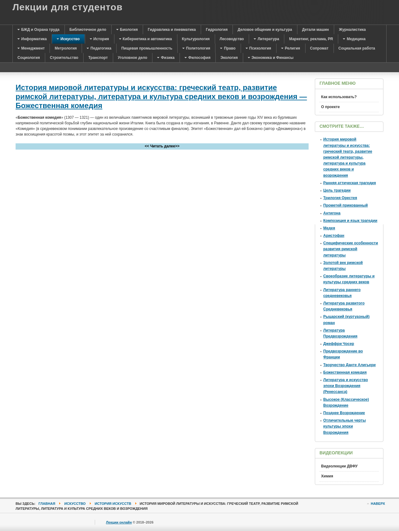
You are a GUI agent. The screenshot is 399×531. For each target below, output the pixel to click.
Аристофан (333, 235)
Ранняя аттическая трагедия (349, 183)
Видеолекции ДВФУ (339, 466)
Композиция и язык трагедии (350, 220)
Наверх (378, 503)
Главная (47, 503)
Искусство (74, 503)
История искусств (113, 503)
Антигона (331, 213)
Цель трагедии (337, 190)
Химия (327, 476)
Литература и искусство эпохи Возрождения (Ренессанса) (345, 386)
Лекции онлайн (119, 522)
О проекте (330, 107)
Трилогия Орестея (340, 198)
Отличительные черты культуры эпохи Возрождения (344, 426)
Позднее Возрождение (344, 413)
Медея (329, 228)
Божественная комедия (345, 372)
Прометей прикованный (345, 205)
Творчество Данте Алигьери (349, 365)
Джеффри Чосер (338, 344)
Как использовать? (339, 97)
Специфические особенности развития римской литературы (350, 249)
